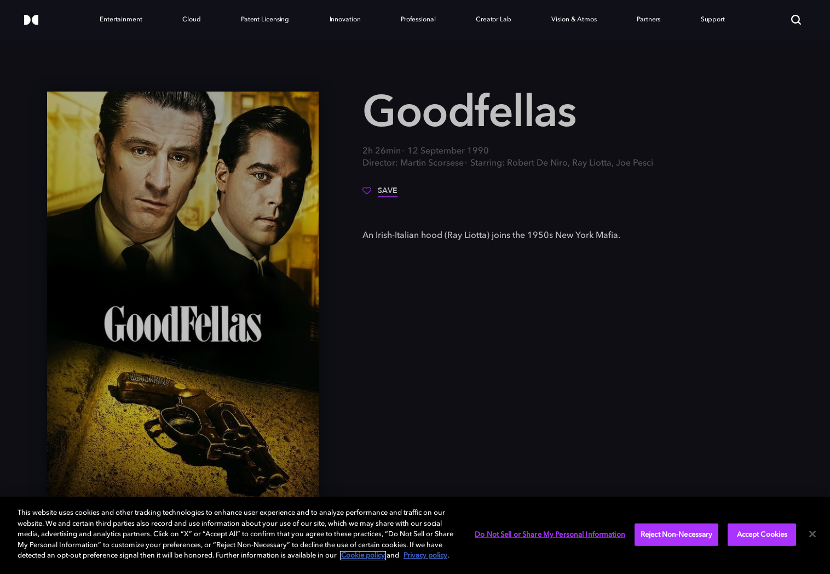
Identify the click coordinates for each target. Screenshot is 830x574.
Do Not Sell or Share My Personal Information (550, 534)
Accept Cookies (762, 534)
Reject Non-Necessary (677, 534)
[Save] (379, 194)
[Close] (812, 534)
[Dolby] (31, 20)
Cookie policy (363, 555)
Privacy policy (425, 555)
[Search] (796, 20)
